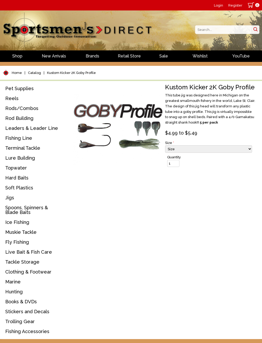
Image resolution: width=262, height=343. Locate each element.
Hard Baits (16, 178)
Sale (163, 56)
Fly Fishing (17, 242)
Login (218, 5)
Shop (17, 56)
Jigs (9, 197)
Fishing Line (18, 138)
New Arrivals (54, 56)
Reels (12, 98)
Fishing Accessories (27, 331)
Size (169, 143)
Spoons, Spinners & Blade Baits (26, 210)
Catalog (34, 72)
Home (17, 72)
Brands (92, 56)
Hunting (14, 291)
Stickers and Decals (27, 311)
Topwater (16, 168)
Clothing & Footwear (28, 272)
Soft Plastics (19, 187)
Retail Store (129, 56)
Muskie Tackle (21, 232)
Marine (13, 281)
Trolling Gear (20, 321)
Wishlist (200, 56)
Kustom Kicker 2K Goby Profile (71, 72)
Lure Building (20, 158)
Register (235, 5)
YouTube (241, 56)
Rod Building (19, 118)
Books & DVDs (21, 301)
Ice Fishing (17, 222)
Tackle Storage (22, 262)
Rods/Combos (21, 108)
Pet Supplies (19, 88)
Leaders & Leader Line (31, 128)
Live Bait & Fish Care (28, 252)
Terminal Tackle (22, 148)
